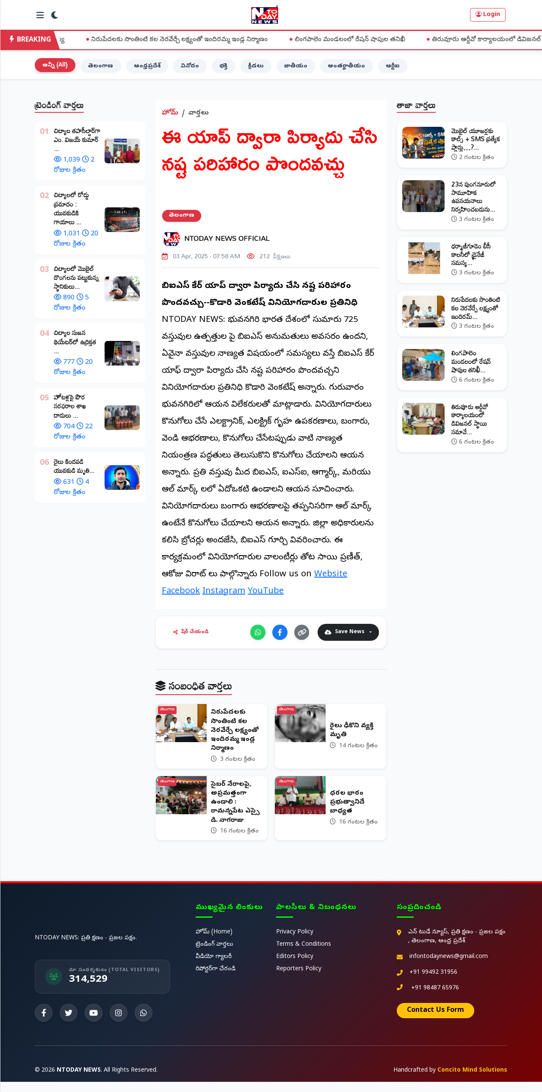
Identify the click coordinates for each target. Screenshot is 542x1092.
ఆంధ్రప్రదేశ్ (154, 70)
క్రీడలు (269, 70)
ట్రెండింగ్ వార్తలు (214, 955)
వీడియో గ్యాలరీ (214, 967)
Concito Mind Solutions (472, 1081)
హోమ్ (170, 117)
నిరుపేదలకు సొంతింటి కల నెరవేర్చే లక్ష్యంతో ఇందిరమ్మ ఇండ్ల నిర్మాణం (217, 40)
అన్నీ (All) (56, 69)
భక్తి (235, 70)
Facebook (181, 596)
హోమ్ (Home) (214, 942)
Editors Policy (294, 967)
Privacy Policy (294, 942)
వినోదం (199, 70)
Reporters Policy (298, 979)
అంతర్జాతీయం (365, 70)
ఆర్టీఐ (413, 70)
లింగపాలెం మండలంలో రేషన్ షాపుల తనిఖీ (387, 40)
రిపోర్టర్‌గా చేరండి (215, 979)
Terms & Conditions (303, 955)
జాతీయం (311, 70)
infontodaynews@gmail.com (448, 967)
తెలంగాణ (105, 70)
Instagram (223, 596)
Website (330, 579)
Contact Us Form (435, 1020)
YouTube (266, 596)
